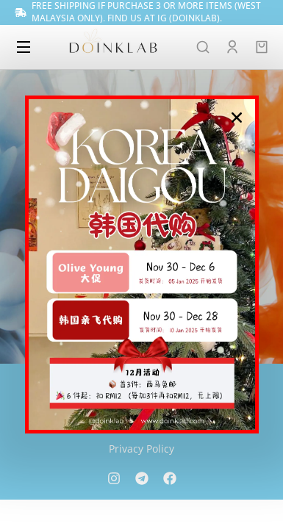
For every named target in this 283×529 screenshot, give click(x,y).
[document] (141, 264)
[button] (236, 117)
